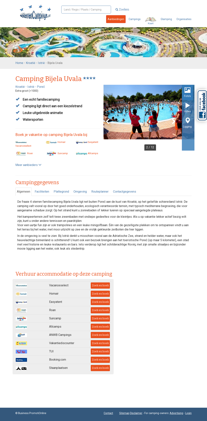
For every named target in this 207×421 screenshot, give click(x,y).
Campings (135, 19)
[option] (149, 118)
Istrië (41, 63)
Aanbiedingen (116, 19)
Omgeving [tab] (80, 191)
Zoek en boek (100, 285)
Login (188, 413)
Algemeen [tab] (23, 191)
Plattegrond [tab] (61, 191)
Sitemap (124, 413)
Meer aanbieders (28, 165)
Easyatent (87, 142)
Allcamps (87, 153)
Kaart (150, 21)
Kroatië (30, 63)
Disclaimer (136, 413)
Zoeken (122, 9)
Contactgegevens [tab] (124, 191)
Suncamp (57, 153)
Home (19, 63)
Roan (24, 153)
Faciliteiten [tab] (42, 191)
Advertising (176, 413)
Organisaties (183, 19)
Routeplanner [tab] (100, 191)
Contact (108, 413)
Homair (55, 142)
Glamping (166, 19)
